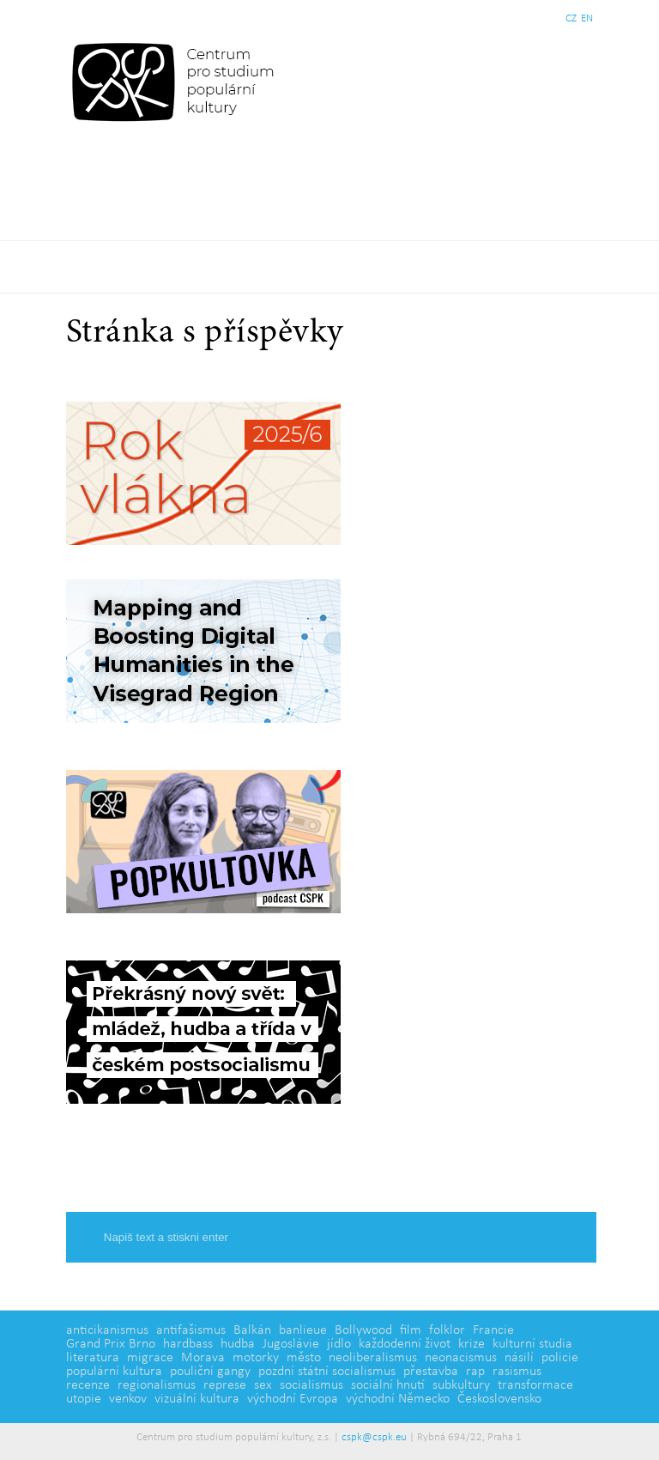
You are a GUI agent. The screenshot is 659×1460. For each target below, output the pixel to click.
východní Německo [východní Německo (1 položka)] (398, 1399)
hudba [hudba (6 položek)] (238, 1344)
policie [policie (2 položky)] (559, 1358)
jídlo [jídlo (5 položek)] (339, 1344)
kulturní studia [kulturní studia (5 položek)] (532, 1344)
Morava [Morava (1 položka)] (203, 1358)
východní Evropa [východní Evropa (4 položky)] (292, 1399)
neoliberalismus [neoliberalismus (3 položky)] (373, 1358)
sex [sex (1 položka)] (263, 1385)
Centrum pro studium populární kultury (176, 81)
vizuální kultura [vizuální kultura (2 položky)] (196, 1399)
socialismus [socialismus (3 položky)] (311, 1385)
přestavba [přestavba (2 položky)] (430, 1371)
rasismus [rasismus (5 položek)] (517, 1371)
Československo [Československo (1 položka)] (499, 1399)
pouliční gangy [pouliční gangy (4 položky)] (210, 1371)
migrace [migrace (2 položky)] (150, 1358)
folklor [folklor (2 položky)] (447, 1330)
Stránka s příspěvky (204, 334)
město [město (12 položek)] (304, 1358)
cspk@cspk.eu (374, 1437)
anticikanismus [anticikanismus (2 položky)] (107, 1330)
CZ (571, 18)
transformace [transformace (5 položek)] (535, 1385)
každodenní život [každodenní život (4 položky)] (404, 1344)
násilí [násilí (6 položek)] (519, 1358)
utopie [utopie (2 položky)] (83, 1399)
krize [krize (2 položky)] (471, 1344)
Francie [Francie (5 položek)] (493, 1330)
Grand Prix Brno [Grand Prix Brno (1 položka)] (110, 1344)
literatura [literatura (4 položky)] (92, 1358)
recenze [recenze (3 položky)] (88, 1385)
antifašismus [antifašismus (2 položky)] (191, 1330)
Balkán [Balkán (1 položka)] (252, 1330)
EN (587, 18)
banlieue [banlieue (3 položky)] (303, 1330)
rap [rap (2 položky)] (475, 1371)
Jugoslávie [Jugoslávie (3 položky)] (291, 1344)
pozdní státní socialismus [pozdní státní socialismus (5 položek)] (327, 1371)
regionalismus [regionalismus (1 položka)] (157, 1385)
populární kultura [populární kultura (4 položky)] (114, 1371)
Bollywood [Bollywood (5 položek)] (363, 1330)
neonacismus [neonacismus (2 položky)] (461, 1358)
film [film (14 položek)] (410, 1330)
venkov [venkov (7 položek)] (128, 1399)
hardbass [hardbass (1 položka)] (188, 1344)
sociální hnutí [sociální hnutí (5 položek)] (388, 1385)
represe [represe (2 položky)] (224, 1385)
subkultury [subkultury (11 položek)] (461, 1385)
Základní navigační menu (329, 267)
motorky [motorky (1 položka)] (256, 1358)
